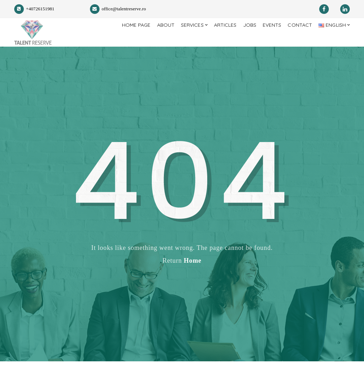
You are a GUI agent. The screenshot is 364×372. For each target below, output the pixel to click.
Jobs (244, 38)
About (156, 38)
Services (184, 38)
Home (193, 271)
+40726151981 (34, 8)
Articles (219, 38)
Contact (297, 38)
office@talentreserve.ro (118, 8)
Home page (125, 38)
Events (268, 38)
